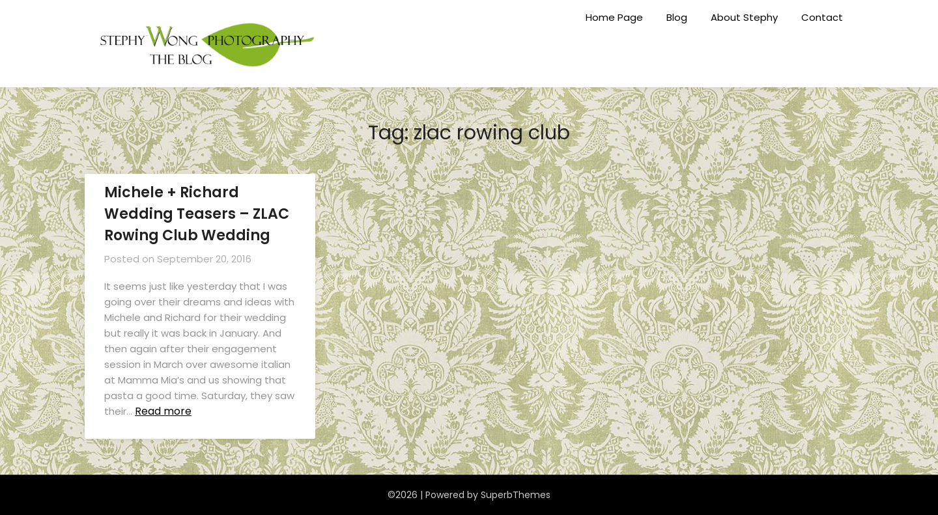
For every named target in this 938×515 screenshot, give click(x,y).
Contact (822, 17)
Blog (676, 17)
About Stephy (744, 17)
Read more (163, 411)
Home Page (614, 17)
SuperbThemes (515, 494)
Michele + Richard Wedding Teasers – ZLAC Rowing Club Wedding (196, 213)
